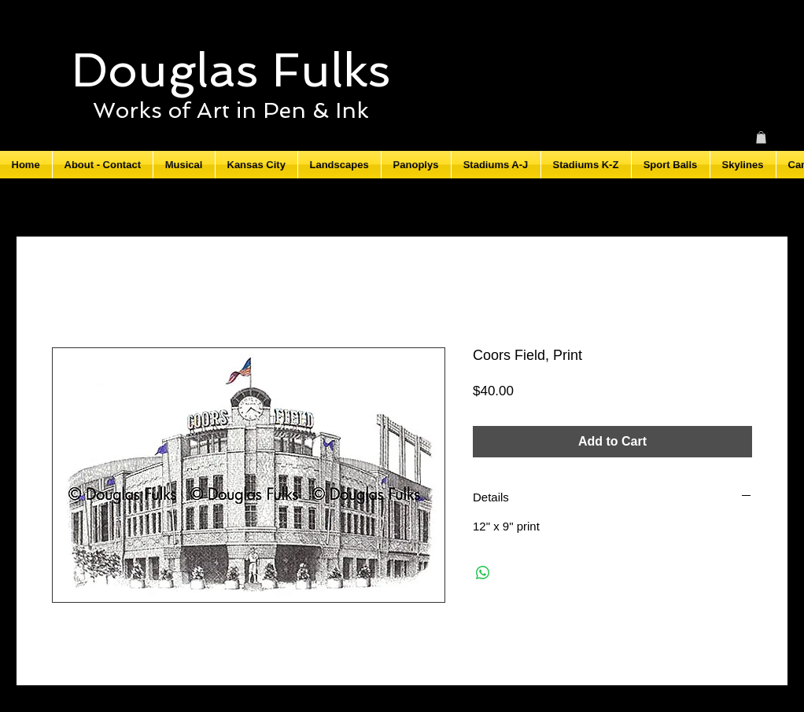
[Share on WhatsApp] (483, 572)
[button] (761, 137)
